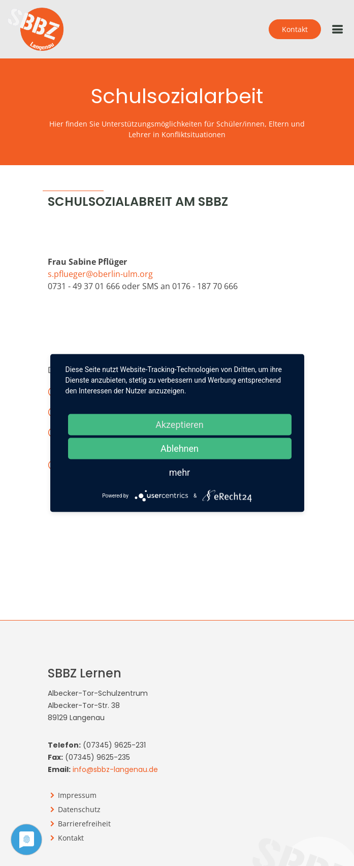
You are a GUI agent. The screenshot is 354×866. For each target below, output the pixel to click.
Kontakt (295, 29)
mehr (179, 472)
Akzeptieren (179, 424)
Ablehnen (179, 448)
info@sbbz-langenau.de (115, 769)
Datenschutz (79, 809)
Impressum (77, 795)
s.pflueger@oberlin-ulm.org (100, 274)
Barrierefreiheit (84, 823)
